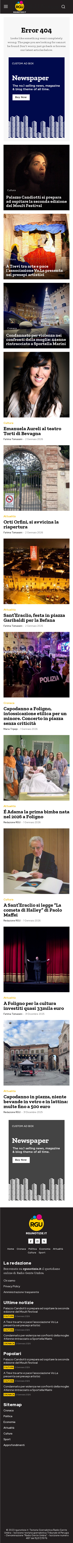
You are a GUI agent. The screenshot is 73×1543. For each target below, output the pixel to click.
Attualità (10, 516)
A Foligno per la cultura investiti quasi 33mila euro (34, 1005)
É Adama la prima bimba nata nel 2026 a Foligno (36, 814)
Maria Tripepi (11, 729)
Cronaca (12, 328)
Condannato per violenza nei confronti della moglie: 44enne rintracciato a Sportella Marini (36, 1337)
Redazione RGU (12, 822)
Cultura (11, 190)
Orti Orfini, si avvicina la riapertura (31, 524)
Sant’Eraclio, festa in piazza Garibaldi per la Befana (34, 617)
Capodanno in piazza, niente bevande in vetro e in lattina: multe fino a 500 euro (36, 1101)
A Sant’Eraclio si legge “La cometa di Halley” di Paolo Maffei (33, 910)
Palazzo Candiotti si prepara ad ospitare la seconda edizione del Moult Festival (36, 1309)
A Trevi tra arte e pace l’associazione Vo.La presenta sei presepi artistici (31, 1323)
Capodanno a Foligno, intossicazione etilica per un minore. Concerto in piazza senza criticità (35, 716)
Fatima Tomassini (13, 439)
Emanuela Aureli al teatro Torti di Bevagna (32, 431)
